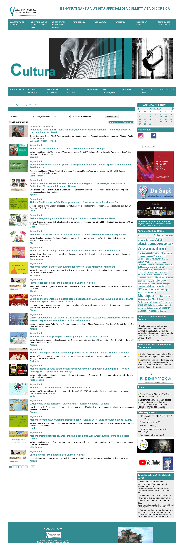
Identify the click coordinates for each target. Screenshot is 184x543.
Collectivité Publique (161, 259)
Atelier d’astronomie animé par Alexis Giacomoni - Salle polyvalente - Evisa (155, 349)
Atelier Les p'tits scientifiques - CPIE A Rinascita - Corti (60, 387)
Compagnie (143, 263)
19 (171, 119)
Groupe (141, 274)
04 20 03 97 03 (60, 535)
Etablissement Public (146, 271)
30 (155, 123)
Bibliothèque (166, 254)
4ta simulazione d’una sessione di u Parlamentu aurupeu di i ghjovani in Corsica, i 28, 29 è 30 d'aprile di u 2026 (155, 488)
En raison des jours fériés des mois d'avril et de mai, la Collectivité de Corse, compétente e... (154, 503)
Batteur (157, 254)
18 (166, 119)
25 (166, 121)
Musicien (146, 286)
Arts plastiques (109, 91)
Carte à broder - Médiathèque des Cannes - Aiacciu (58, 454)
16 (155, 119)
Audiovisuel (146, 251)
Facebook (155, 139)
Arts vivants (91, 90)
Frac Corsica (79, 22)
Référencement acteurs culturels (154, 220)
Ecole (140, 269)
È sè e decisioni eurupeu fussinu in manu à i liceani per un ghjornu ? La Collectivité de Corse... (155, 493)
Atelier (168, 248)
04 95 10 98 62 (41, 535)
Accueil (10, 105)
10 (161, 116)
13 (140, 119)
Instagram (142, 139)
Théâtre (142, 302)
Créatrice (150, 266)
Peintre (142, 289)
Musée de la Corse (141, 23)
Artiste (157, 234)
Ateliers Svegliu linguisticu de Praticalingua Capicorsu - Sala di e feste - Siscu (73, 218)
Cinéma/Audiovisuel (145, 259)
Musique (158, 286)
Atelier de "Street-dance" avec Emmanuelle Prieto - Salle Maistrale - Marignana (73, 266)
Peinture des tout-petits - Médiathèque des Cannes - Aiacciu (63, 283)
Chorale (152, 257)
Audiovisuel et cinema (53, 91)
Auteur (158, 251)
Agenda (18, 105)
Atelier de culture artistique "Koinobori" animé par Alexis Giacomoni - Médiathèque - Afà (79, 234)
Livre (152, 282)
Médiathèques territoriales (163, 23)
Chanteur (143, 257)
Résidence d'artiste (148, 295)
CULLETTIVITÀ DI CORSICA (17, 23)
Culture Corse (149, 146)
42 (32, 467)
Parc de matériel (33, 91)
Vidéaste (151, 303)
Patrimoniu (120, 22)
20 (140, 121)
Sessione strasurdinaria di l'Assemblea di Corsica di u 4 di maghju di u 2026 (152, 474)
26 (171, 121)
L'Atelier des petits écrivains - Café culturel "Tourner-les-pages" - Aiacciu (70, 403)
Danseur (165, 266)
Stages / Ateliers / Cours (31, 105)
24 (161, 121)
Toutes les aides (146, 91)
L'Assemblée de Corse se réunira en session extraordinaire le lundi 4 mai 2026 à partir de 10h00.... (153, 481)
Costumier (142, 266)
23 (155, 121)
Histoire (148, 274)
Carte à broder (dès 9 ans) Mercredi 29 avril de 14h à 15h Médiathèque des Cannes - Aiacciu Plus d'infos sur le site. (80, 458)
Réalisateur (165, 292)
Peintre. (150, 290)
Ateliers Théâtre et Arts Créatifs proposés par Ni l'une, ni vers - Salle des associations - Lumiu (82, 419)
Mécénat (126, 90)
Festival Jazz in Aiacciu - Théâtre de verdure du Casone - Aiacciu (155, 388)
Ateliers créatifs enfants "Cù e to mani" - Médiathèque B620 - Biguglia (68, 148)
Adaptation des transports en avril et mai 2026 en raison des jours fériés (155, 498)
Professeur (154, 292)
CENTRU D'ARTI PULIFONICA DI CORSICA (58, 24)
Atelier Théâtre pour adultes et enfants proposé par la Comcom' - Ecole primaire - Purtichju (80, 352)
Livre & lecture (70, 91)
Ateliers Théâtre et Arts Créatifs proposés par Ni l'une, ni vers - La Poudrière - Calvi (76, 202)
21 (145, 121)
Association (151, 247)
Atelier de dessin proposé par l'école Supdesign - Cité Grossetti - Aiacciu (70, 336)
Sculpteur (154, 300)
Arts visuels (163, 242)
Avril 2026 (155, 108)
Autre (151, 254)
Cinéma (161, 256)
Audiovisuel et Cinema (150, 426)
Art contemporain (144, 235)
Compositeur (155, 263)
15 (150, 119)
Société (164, 300)
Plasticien (143, 292)
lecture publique (162, 277)
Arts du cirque (147, 238)
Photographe (160, 290)
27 (140, 123)
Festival (159, 271)
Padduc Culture (147, 417)
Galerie (168, 271)
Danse (158, 266)
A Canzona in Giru (148, 413)
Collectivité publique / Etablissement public (155, 261)
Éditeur (154, 269)
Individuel (158, 274)
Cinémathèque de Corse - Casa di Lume (39, 24)
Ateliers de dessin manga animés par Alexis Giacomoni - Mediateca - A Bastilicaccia (76, 250)
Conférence (167, 264)
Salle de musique (156, 297)
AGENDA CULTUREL (155, 105)
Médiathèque (161, 283)
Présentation (17, 90)
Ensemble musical (164, 269)
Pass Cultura (100, 22)
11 (166, 116)
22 (150, 121)
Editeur (147, 268)
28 (145, 123)
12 (171, 116)
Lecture (152, 277)
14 (145, 119)
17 (161, 119)
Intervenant (143, 277)
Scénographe (143, 300)
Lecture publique (146, 279)
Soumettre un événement (121, 122)
